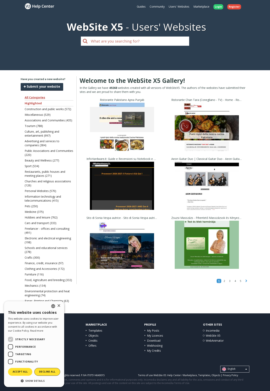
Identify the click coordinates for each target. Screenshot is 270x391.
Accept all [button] (20, 371)
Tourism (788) (34, 126)
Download (153, 340)
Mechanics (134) (35, 285)
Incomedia (212, 330)
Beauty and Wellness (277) (42, 160)
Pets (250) (31, 206)
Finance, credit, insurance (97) (44, 263)
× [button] (58, 305)
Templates (95, 330)
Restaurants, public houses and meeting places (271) (45, 174)
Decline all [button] (47, 371)
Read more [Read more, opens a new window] (37, 330)
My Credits (154, 350)
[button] (34, 380)
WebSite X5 (213, 335)
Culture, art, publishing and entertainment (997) (42, 133)
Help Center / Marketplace (182, 375)
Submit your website (42, 86)
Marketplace (201, 6)
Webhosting (154, 345)
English (234, 369)
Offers (92, 345)
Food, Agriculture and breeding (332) (48, 280)
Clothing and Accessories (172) (45, 269)
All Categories (35, 97)
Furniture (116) (34, 274)
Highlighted (33, 103)
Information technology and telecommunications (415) (43, 198)
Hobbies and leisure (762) (41, 217)
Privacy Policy (230, 375)
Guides (141, 6)
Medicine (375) (34, 212)
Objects (93, 335)
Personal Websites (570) (40, 191)
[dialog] (34, 344)
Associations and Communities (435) (48, 120)
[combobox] (53, 306)
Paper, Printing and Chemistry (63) (47, 301)
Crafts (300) (32, 257)
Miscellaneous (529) (38, 115)
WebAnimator (215, 340)
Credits (92, 340)
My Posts (153, 330)
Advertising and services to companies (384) (42, 143)
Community (157, 6)
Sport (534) (32, 166)
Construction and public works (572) (48, 109)
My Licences (155, 335)
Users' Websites (179, 6)
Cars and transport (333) (40, 223)
